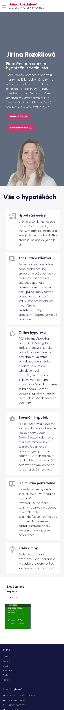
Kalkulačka (8, 670)
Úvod (5, 656)
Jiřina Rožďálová (23, 4)
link (33, 233)
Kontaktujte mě (19, 127)
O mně (6, 661)
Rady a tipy (8, 675)
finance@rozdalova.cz (17, 700)
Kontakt (6, 680)
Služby (6, 666)
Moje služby (17, 116)
